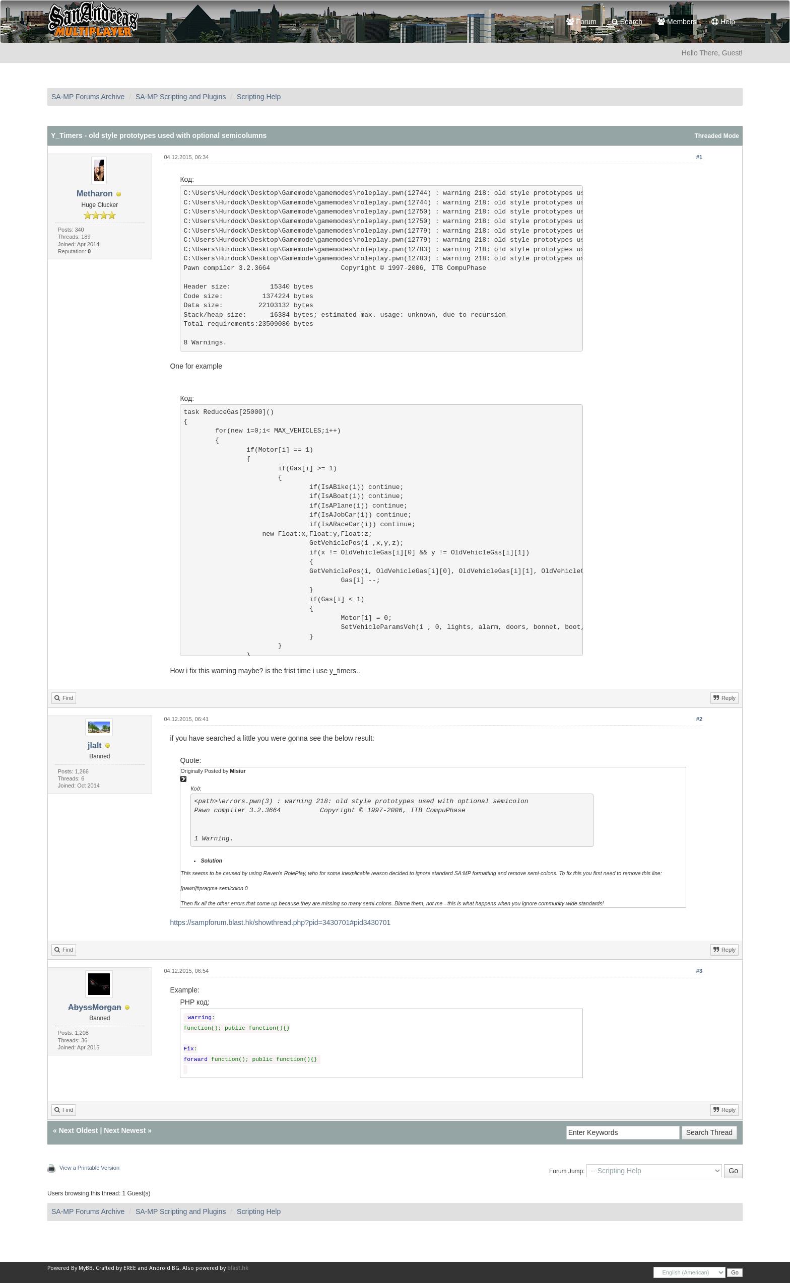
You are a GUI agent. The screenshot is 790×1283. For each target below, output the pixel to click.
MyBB (86, 1268)
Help (723, 22)
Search (627, 22)
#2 (699, 719)
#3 (699, 971)
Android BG (164, 1268)
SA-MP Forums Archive (87, 97)
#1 (699, 157)
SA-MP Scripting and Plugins (181, 97)
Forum (581, 22)
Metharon (95, 193)
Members (676, 22)
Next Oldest (78, 1130)
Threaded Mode (716, 135)
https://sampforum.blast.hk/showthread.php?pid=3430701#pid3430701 (280, 922)
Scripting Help (259, 97)
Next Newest (125, 1130)
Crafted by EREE (116, 1268)
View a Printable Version (89, 1168)
